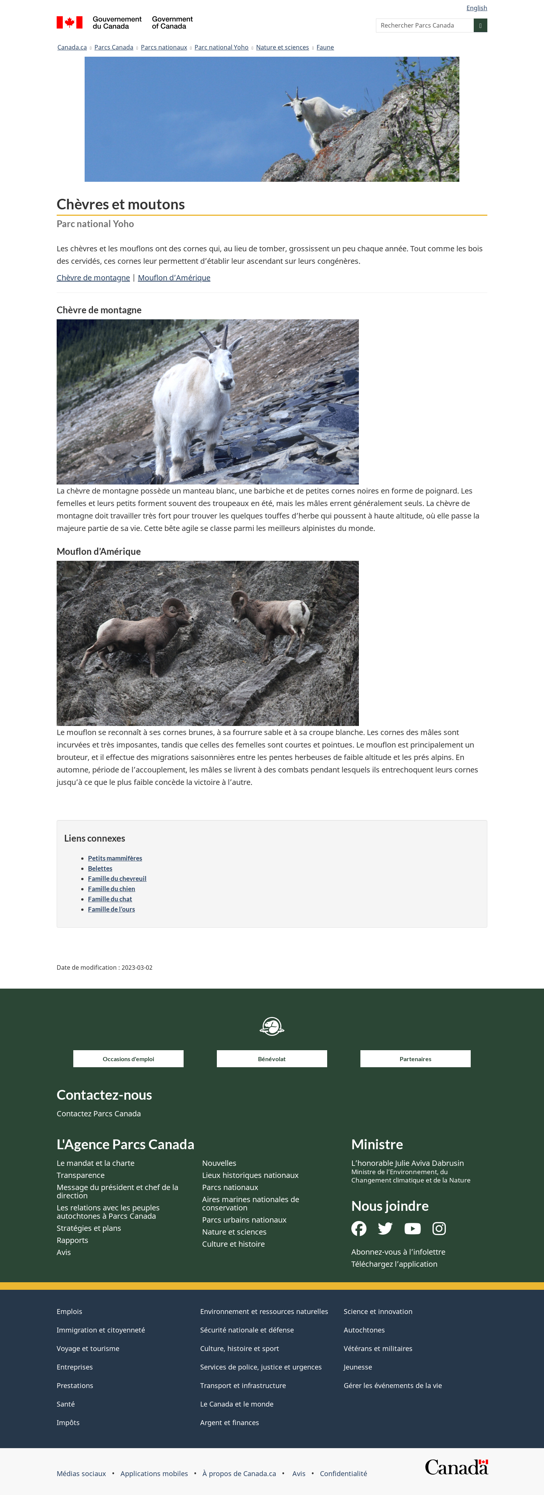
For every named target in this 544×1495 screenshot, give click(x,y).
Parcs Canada (113, 47)
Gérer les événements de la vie (393, 1385)
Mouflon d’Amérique (174, 277)
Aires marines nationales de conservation (250, 1203)
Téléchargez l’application (394, 1264)
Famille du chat (110, 899)
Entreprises (75, 1366)
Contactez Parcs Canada (99, 1113)
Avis (64, 1252)
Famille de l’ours (111, 909)
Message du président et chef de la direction (117, 1191)
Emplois (69, 1311)
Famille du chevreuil (117, 878)
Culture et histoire (233, 1244)
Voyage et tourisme (88, 1348)
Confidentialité (343, 1473)
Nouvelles (219, 1163)
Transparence (81, 1175)
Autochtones (364, 1329)
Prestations (75, 1385)
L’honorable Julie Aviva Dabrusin (411, 1171)
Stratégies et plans (89, 1228)
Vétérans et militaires (378, 1348)
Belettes (100, 868)
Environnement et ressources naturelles (264, 1311)
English (477, 8)
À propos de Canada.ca (239, 1473)
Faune (325, 47)
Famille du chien (111, 889)
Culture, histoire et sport (239, 1348)
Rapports (72, 1240)
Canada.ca (72, 47)
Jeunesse (358, 1366)
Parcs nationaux (164, 47)
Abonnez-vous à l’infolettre (398, 1252)
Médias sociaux (81, 1473)
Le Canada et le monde (237, 1403)
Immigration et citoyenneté (101, 1329)
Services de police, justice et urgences (261, 1366)
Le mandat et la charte (95, 1163)
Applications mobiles (154, 1473)
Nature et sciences (282, 47)
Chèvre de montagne (93, 277)
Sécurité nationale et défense (247, 1329)
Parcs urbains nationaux (244, 1220)
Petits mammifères (115, 858)
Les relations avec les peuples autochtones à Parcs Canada (108, 1211)
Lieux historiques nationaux (250, 1175)
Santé (66, 1403)
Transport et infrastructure (243, 1385)
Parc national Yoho (222, 47)
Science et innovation (378, 1311)
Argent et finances (229, 1422)
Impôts (68, 1422)
